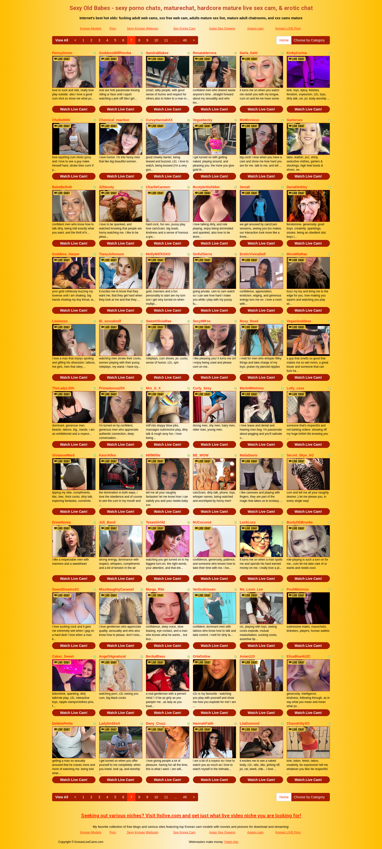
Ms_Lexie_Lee (251, 589)
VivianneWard (63, 455)
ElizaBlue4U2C (299, 656)
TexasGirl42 (155, 522)
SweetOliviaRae (158, 321)
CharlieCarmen (158, 187)
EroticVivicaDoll (253, 254)
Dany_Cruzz (155, 723)
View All (61, 40)
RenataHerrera (205, 53)
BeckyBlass (155, 656)
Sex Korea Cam (184, 28)
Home (283, 40)
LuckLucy (248, 522)
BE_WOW (201, 455)
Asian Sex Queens (222, 28)
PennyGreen (62, 53)
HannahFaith (203, 723)
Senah (245, 187)
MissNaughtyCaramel (116, 589)
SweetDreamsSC (65, 589)
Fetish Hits (231, 842)
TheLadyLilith (63, 388)
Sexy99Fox (202, 321)
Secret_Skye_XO (300, 455)
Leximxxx (60, 321)
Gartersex (295, 120)
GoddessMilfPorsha (115, 53)
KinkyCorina (297, 53)
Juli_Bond (107, 522)
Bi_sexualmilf (110, 321)
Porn (112, 28)
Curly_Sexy (202, 388)
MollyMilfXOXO (158, 254)
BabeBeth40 (62, 187)
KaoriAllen (107, 455)
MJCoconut (202, 522)
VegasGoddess (299, 321)
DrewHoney (61, 522)
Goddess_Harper (66, 254)
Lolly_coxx (295, 388)
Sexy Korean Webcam (142, 28)
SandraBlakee (157, 53)
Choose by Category (311, 40)
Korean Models (90, 28)
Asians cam (255, 28)
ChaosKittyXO (298, 723)
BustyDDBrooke (300, 522)
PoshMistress (298, 589)
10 (156, 40)
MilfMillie (153, 455)
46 (185, 40)
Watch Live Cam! (73, 109)
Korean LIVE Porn (288, 28)
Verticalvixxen (204, 589)
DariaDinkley (297, 187)
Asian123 (247, 656)
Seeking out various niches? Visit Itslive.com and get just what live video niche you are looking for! (191, 816)
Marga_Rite (155, 589)
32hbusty (106, 187)
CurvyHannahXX (159, 120)
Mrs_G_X (153, 388)
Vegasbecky (202, 120)
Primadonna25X (112, 388)
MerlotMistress (252, 388)
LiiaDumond (249, 723)
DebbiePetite (62, 723)
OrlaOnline (201, 656)
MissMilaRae (297, 254)
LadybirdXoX (109, 723)
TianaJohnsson (111, 254)
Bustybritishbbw (206, 187)
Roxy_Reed (249, 321)
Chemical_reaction (114, 120)
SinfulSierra (202, 254)
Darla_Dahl (249, 53)
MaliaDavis (248, 455)
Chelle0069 (61, 120)
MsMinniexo (249, 120)
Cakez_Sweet (63, 656)
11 (166, 40)
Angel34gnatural (112, 656)
